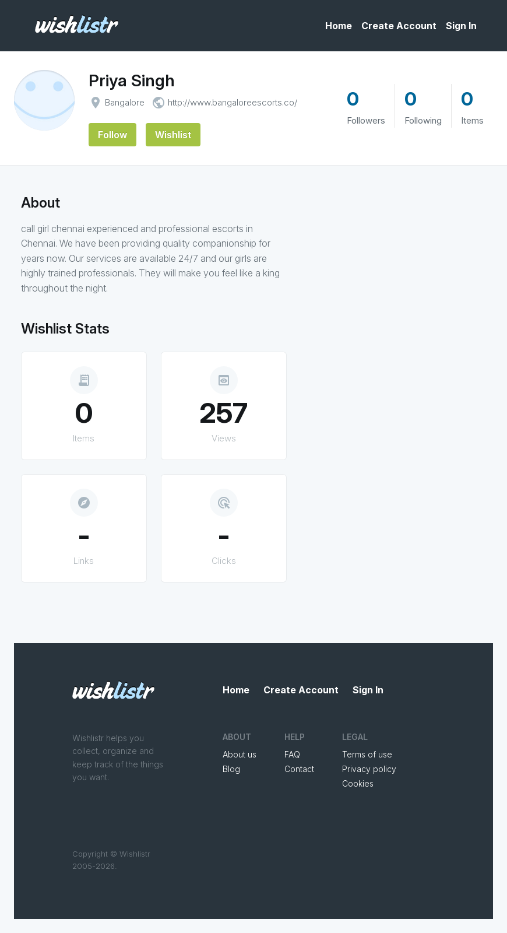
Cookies (358, 783)
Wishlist (173, 135)
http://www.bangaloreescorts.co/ (232, 102)
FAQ (292, 754)
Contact (299, 769)
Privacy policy (369, 769)
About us (239, 754)
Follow (112, 135)
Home (338, 25)
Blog (231, 769)
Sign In (461, 25)
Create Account (398, 25)
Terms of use (367, 754)
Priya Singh (132, 80)
